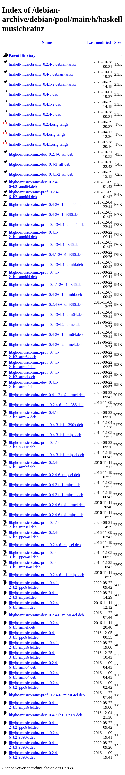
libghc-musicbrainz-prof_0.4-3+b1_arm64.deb (46, 314)
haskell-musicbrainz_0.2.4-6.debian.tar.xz (42, 64)
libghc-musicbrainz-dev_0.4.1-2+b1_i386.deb (46, 254)
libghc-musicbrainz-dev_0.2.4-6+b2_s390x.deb (33, 755)
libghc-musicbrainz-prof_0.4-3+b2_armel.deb (45, 324)
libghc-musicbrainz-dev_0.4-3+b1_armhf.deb (45, 294)
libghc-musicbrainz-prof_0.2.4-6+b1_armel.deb (34, 625)
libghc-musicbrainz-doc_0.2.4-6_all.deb (41, 154)
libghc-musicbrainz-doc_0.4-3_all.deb (39, 164)
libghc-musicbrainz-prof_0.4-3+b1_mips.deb (45, 435)
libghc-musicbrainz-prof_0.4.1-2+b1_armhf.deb (34, 364)
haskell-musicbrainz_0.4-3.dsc (33, 94)
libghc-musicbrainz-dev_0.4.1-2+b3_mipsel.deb (33, 595)
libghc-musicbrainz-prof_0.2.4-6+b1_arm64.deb (34, 675)
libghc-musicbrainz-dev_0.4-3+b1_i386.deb (44, 214)
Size (117, 42)
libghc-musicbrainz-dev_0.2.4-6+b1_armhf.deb (33, 464)
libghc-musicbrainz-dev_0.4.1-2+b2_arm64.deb (33, 414)
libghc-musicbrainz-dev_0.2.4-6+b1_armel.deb (47, 505)
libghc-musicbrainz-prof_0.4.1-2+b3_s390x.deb (34, 444)
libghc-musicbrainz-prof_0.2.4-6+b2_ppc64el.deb (34, 685)
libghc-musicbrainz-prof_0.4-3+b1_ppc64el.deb (32, 554)
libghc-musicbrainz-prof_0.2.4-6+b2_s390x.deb (34, 735)
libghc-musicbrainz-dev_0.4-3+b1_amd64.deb (46, 204)
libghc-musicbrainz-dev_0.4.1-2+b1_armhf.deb (33, 384)
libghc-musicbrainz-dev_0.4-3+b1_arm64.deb (46, 334)
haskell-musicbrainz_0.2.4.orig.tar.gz (39, 124)
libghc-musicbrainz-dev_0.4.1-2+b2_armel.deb (47, 395)
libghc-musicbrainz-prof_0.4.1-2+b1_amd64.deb (34, 274)
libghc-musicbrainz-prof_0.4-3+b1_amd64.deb (46, 224)
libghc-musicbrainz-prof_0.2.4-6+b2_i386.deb (46, 405)
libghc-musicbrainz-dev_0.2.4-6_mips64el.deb (46, 615)
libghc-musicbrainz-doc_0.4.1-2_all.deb (41, 174)
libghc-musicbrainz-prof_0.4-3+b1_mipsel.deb (46, 455)
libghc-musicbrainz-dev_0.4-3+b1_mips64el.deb (32, 655)
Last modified (99, 42)
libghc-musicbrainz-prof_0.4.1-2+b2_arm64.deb (34, 354)
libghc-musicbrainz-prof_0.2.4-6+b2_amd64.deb (34, 194)
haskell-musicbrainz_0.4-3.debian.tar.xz (41, 74)
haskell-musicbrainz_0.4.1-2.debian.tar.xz (42, 84)
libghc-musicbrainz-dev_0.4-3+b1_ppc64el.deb (32, 635)
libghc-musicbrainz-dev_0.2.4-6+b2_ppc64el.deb (33, 534)
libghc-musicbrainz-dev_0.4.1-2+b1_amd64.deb (33, 234)
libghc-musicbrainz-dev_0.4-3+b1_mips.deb (44, 485)
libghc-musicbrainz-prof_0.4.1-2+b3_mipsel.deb (34, 524)
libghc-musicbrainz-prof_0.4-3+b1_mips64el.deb (32, 564)
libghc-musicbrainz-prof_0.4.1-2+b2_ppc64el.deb (34, 584)
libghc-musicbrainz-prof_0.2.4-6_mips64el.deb (47, 695)
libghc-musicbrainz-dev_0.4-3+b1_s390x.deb (45, 715)
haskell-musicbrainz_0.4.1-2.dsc (35, 104)
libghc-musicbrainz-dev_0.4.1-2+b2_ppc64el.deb (33, 725)
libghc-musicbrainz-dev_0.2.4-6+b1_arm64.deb (33, 665)
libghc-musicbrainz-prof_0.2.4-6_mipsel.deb (45, 545)
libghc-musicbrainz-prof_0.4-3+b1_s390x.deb (46, 425)
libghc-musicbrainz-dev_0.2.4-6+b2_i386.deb (46, 304)
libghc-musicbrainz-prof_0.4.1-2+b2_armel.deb (34, 374)
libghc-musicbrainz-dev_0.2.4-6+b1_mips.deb (46, 515)
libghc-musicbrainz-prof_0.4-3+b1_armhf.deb (46, 264)
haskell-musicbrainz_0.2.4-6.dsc (35, 114)
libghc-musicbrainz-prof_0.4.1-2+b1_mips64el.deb (34, 645)
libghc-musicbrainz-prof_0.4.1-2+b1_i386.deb (46, 284)
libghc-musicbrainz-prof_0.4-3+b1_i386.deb (44, 244)
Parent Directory (22, 55)
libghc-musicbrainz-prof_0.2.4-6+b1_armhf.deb (34, 605)
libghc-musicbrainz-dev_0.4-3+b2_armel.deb (45, 344)
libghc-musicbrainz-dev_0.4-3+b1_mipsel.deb (46, 495)
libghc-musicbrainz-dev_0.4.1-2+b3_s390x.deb (33, 745)
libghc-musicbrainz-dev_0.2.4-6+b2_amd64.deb (33, 184)
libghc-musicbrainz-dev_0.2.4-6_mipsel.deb (44, 475)
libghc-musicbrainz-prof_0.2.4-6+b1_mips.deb (46, 575)
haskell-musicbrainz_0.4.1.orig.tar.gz (39, 144)
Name (47, 42)
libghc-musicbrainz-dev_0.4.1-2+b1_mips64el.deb (33, 705)
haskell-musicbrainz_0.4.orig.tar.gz (37, 134)
